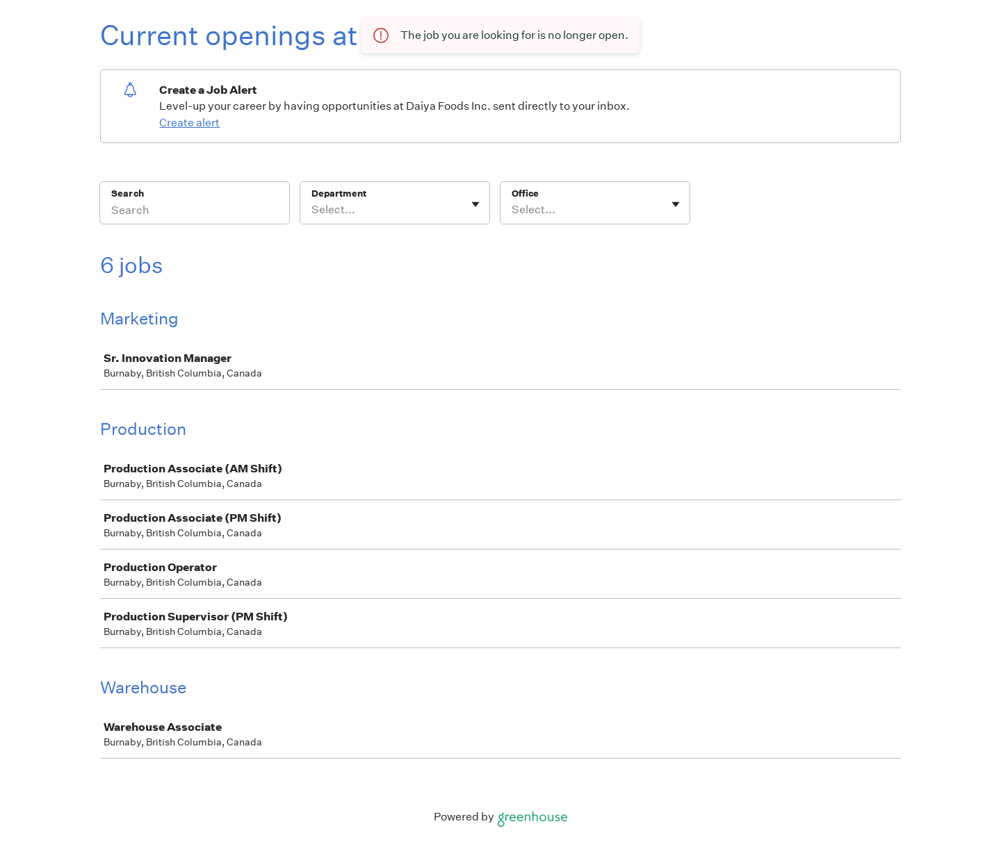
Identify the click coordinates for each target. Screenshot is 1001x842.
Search (127, 193)
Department (338, 193)
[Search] (194, 212)
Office (525, 193)
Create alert (189, 122)
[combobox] (312, 209)
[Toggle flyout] (475, 204)
